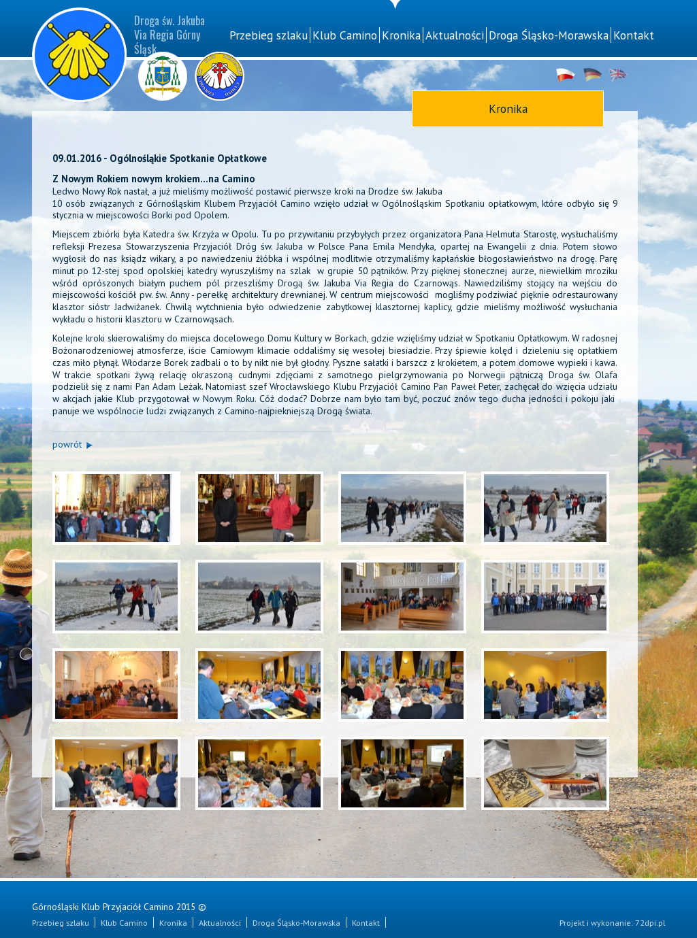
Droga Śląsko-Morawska (549, 35)
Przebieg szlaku (268, 35)
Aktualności (454, 35)
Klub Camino (344, 35)
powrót (67, 444)
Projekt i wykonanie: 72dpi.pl (612, 922)
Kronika (401, 35)
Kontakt (633, 35)
